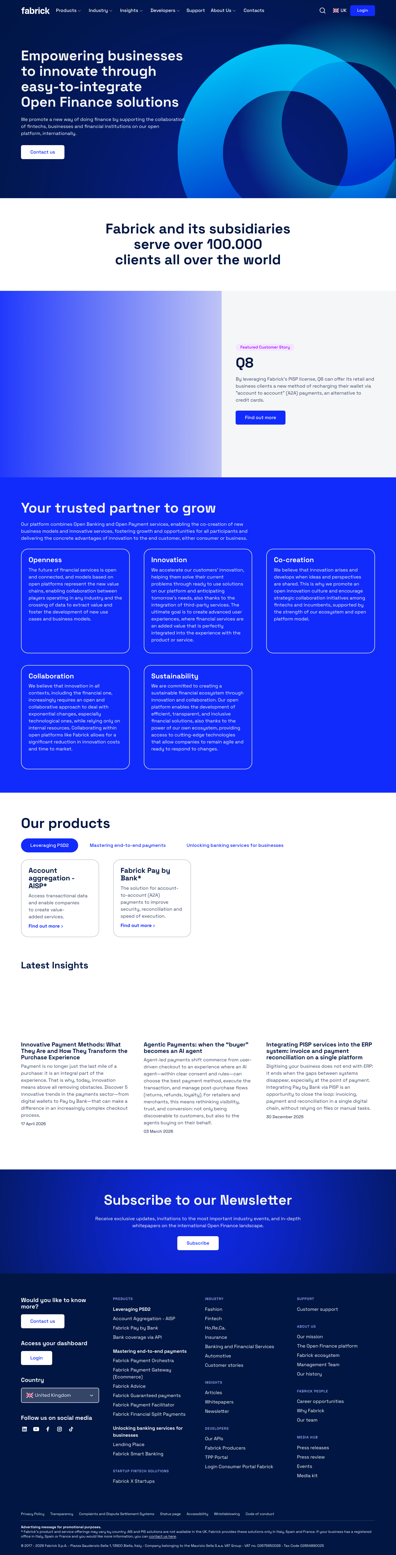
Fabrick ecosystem (318, 1355)
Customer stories (224, 1365)
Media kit (307, 1476)
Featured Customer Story (265, 347)
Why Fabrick (311, 1411)
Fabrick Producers (225, 1448)
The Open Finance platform (327, 1346)
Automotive (218, 1356)
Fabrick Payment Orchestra (143, 1360)
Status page (170, 1514)
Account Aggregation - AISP (144, 1318)
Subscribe (198, 1243)
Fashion (213, 1309)
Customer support (317, 1309)
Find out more (260, 417)
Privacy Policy (32, 1514)
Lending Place (129, 1444)
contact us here (162, 1536)
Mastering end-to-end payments (128, 845)
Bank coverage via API (137, 1337)
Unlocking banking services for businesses (235, 845)
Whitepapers (219, 1402)
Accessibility (197, 1514)
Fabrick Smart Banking (138, 1454)
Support (195, 10)
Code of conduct (260, 1514)
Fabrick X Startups (134, 1481)
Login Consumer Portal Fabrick (239, 1466)
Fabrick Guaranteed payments (147, 1395)
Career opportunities (320, 1401)
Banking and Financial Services (239, 1346)
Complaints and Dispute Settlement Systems (116, 1514)
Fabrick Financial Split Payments (149, 1414)
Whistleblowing (227, 1514)
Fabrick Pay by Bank (135, 1328)
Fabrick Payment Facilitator (144, 1405)
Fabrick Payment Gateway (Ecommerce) (142, 1373)
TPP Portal (216, 1457)
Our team (307, 1420)
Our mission (310, 1337)
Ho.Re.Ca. (215, 1328)
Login (362, 10)
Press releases (313, 1448)
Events (304, 1466)
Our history (309, 1374)
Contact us (42, 152)
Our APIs (214, 1439)
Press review (311, 1457)
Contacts (253, 10)
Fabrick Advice (129, 1386)
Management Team (318, 1364)
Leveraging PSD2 (49, 845)
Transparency (61, 1514)
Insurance (216, 1337)
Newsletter (217, 1411)
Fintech (213, 1318)
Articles (213, 1392)
